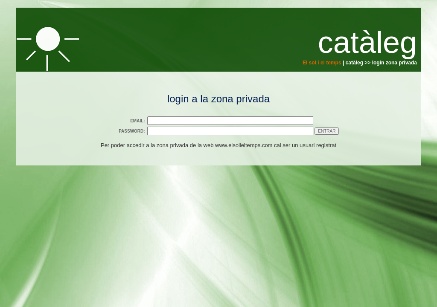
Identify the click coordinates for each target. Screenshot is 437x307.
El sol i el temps (322, 63)
